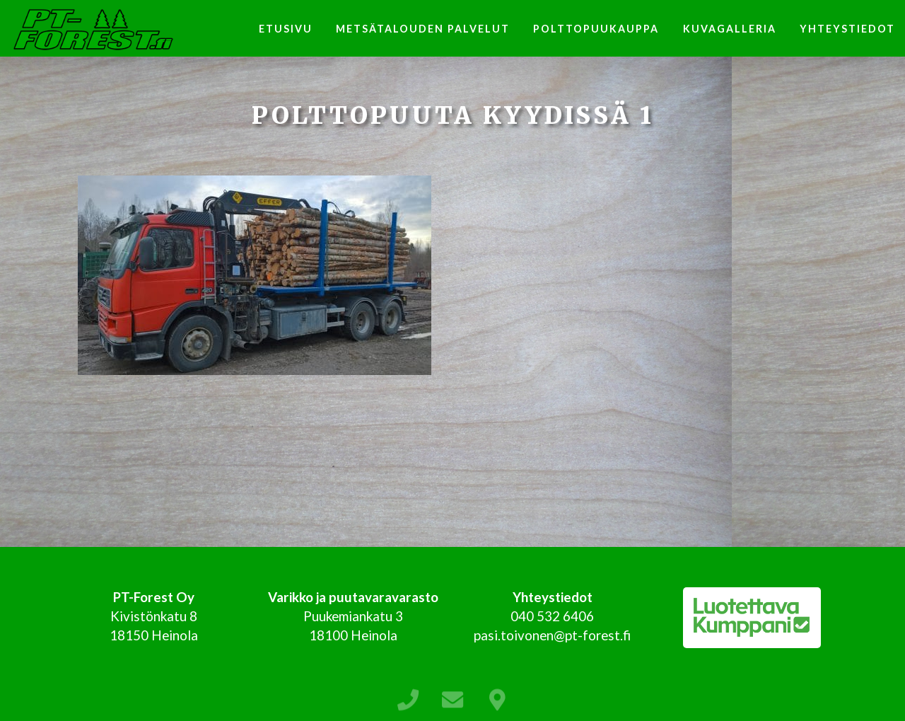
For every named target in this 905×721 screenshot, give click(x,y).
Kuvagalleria (729, 29)
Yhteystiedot (847, 29)
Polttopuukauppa (596, 29)
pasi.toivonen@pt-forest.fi (552, 635)
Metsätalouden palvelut (423, 29)
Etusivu (286, 29)
